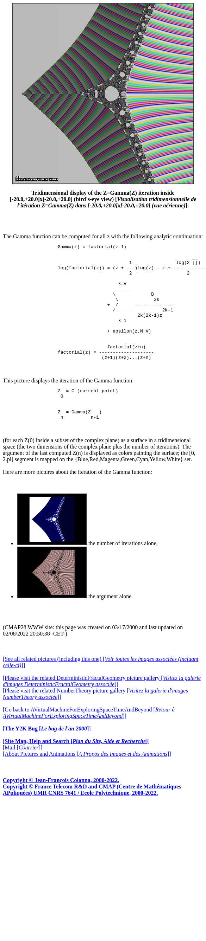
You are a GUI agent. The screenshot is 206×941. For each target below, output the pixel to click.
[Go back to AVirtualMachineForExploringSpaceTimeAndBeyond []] (89, 742)
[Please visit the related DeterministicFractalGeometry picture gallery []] (102, 710)
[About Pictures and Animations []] (87, 783)
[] (47, 758)
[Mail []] (22, 777)
